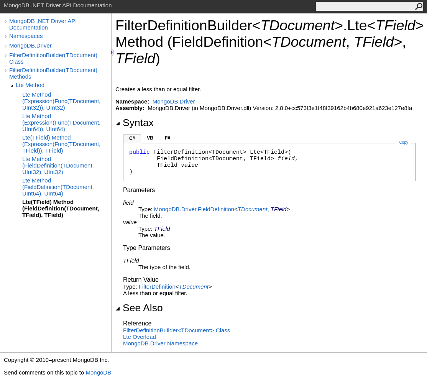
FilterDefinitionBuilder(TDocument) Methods (53, 73)
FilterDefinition (157, 286)
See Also (139, 308)
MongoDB (98, 372)
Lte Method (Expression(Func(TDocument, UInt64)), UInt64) (61, 122)
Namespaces (26, 36)
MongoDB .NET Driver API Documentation (43, 24)
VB (150, 138)
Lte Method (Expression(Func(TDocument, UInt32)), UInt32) (61, 101)
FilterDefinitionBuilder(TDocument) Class (53, 58)
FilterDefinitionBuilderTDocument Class (176, 330)
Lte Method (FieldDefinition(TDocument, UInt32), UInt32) (58, 165)
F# (167, 138)
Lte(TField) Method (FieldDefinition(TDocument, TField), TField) (60, 208)
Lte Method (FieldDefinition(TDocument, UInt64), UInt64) (58, 187)
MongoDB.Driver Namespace (160, 343)
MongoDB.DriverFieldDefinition (194, 209)
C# (132, 138)
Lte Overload (139, 336)
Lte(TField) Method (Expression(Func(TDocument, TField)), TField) (61, 144)
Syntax (134, 122)
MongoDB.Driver (30, 45)
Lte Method (30, 85)
